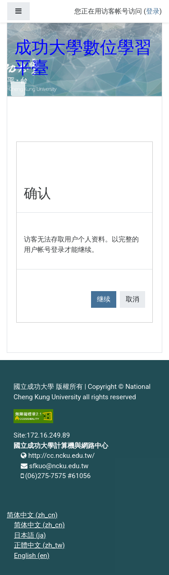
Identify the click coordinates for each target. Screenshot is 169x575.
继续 (103, 299)
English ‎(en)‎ (32, 556)
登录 (153, 11)
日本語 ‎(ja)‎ (30, 535)
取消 (132, 299)
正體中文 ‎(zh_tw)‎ (39, 545)
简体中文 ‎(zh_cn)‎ (32, 515)
